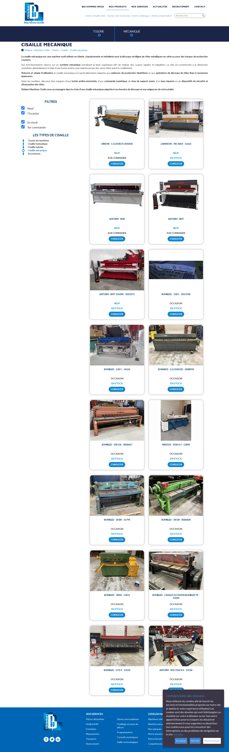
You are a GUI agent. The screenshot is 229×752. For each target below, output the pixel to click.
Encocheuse (34, 153)
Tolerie (98, 33)
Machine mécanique (158, 724)
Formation (91, 729)
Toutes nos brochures (119, 15)
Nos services (139, 6)
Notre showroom (156, 733)
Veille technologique (127, 742)
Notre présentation (162, 15)
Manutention (92, 733)
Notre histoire (155, 738)
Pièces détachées (95, 719)
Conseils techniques (127, 737)
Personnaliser (212, 740)
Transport (91, 738)
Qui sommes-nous (93, 6)
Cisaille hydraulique (37, 143)
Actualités (160, 6)
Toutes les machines (38, 140)
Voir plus (178, 734)
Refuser (195, 740)
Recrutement (180, 6)
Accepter (181, 740)
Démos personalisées (128, 719)
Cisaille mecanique (37, 150)
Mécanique (132, 33)
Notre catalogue (141, 15)
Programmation (125, 732)
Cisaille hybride (35, 147)
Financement (92, 743)
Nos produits (118, 6)
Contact (199, 6)
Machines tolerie (156, 719)
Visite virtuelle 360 (95, 15)
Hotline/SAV (92, 724)
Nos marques (155, 729)
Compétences (155, 743)
